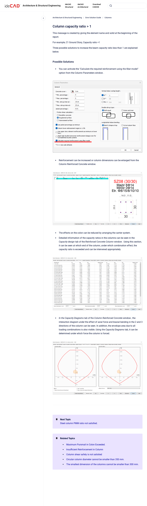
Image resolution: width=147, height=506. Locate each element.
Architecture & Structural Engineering (42, 5)
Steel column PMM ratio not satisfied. (78, 423)
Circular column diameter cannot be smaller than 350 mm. (95, 459)
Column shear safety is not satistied (84, 454)
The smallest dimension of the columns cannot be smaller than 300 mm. (102, 464)
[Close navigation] (43, 18)
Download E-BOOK (97, 5)
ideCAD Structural (69, 5)
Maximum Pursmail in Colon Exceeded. (85, 444)
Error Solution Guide (93, 18)
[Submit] (110, 5)
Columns (108, 18)
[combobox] (127, 5)
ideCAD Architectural (83, 5)
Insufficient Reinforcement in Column (84, 449)
